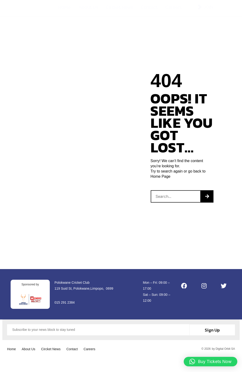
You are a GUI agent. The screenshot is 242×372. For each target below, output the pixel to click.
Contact (149, 9)
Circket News (119, 9)
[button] (210, 361)
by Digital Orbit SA (223, 348)
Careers (173, 9)
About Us (88, 9)
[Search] (207, 196)
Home (64, 9)
